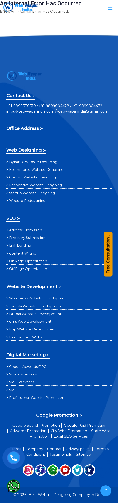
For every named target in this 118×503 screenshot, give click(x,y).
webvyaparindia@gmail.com (82, 111)
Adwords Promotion (28, 431)
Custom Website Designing (32, 177)
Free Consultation (108, 255)
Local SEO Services (71, 436)
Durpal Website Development (35, 314)
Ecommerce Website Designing (36, 170)
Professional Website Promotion (36, 398)
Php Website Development (33, 329)
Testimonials (60, 454)
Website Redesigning (27, 201)
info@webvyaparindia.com (30, 111)
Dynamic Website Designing (33, 162)
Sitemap (83, 454)
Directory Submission (27, 238)
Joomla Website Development (35, 306)
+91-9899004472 (86, 106)
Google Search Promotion (36, 425)
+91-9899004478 (54, 106)
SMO (13, 390)
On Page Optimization (28, 261)
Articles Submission (25, 230)
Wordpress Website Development (38, 298)
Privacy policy (78, 449)
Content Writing (22, 253)
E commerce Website (27, 337)
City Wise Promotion (69, 431)
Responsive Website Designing (35, 185)
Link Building (20, 245)
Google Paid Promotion (85, 425)
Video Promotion (23, 374)
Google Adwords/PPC (27, 367)
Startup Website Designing (32, 193)
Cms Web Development (30, 322)
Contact (54, 449)
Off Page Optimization (28, 269)
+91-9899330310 (21, 106)
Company (34, 449)
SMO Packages (21, 382)
